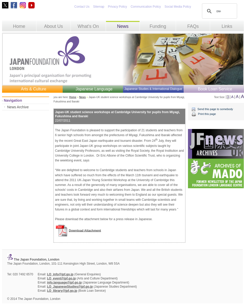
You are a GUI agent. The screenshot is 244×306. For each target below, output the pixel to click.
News (122, 26)
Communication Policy (146, 6)
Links (227, 26)
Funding (158, 26)
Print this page (207, 113)
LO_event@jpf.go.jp (61, 278)
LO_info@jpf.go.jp (60, 274)
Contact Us (81, 6)
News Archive (18, 107)
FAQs (193, 26)
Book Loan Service (215, 89)
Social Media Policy (178, 6)
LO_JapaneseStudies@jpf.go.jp (70, 286)
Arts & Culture (33, 89)
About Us (53, 26)
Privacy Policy (117, 6)
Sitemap (98, 6)
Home (19, 26)
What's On (88, 26)
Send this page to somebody (215, 109)
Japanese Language (94, 89)
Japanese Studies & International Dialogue (153, 89)
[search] (218, 11)
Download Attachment (85, 230)
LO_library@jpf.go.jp (62, 290)
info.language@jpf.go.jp (64, 282)
